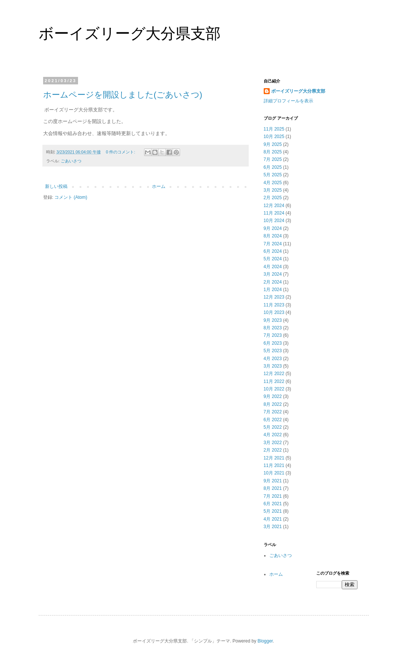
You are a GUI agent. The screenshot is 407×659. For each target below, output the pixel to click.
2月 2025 (273, 197)
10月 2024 (274, 220)
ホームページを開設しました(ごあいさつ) (123, 94)
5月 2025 (273, 174)
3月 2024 (273, 274)
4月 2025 (273, 182)
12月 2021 (274, 458)
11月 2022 (274, 381)
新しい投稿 (56, 186)
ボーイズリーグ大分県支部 (130, 33)
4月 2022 (273, 434)
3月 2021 (273, 526)
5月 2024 (273, 258)
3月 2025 (273, 190)
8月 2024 (273, 236)
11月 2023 (274, 305)
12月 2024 (274, 205)
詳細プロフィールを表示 (288, 101)
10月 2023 (274, 312)
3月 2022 (273, 442)
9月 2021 (273, 480)
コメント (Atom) (70, 197)
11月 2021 (274, 465)
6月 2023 (273, 343)
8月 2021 (273, 488)
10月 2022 (274, 389)
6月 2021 (273, 503)
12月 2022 (274, 373)
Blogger (265, 641)
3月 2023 (273, 366)
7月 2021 (273, 496)
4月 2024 (273, 266)
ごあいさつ (71, 161)
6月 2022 (273, 419)
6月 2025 (273, 167)
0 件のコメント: (121, 152)
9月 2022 (273, 396)
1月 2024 (273, 289)
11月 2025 (274, 129)
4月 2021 (273, 519)
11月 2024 (274, 213)
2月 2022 (273, 450)
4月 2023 (273, 358)
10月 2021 (274, 473)
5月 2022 (273, 427)
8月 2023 (273, 327)
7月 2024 (273, 243)
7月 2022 (273, 411)
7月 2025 (273, 159)
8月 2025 (273, 152)
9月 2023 (273, 320)
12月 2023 (274, 297)
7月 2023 (273, 335)
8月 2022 (273, 404)
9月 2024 (273, 228)
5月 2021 (273, 511)
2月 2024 (273, 282)
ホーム (158, 186)
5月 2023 (273, 350)
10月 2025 (274, 136)
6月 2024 (273, 251)
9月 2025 (273, 144)
